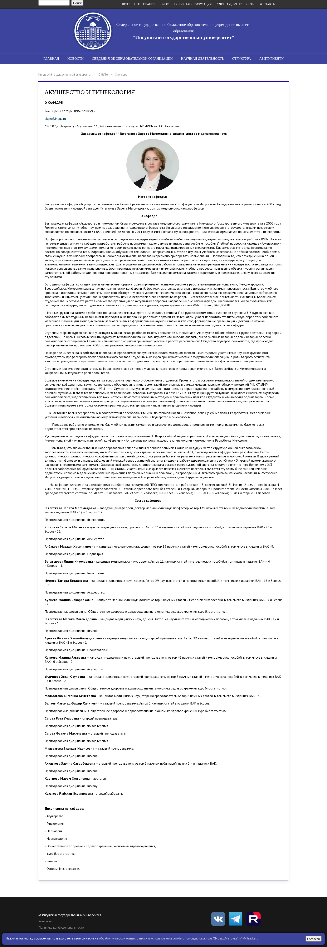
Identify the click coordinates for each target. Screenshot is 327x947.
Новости (75, 58)
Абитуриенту (271, 58)
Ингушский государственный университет (64, 74)
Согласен (313, 939)
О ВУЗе (103, 74)
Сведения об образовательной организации (132, 58)
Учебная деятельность (235, 4)
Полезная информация (193, 4)
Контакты (267, 4)
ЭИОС (165, 4)
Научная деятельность (202, 58)
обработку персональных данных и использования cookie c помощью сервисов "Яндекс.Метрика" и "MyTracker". (178, 938)
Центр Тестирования (138, 4)
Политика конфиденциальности (61, 927)
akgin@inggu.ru (55, 118)
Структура (241, 58)
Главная (51, 58)
